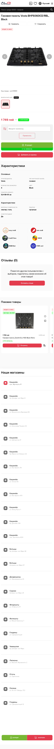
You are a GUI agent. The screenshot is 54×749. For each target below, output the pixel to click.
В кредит (27, 145)
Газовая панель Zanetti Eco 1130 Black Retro (19, 338)
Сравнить (14, 24)
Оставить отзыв (27, 283)
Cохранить (40, 24)
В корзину (22, 345)
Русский (44, 3)
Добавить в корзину (26, 155)
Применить (27, 136)
